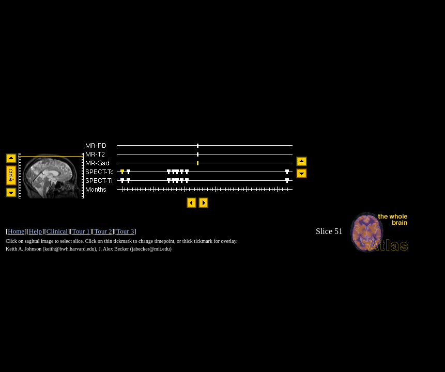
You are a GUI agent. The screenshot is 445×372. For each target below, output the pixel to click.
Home (16, 231)
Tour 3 (125, 231)
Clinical (57, 231)
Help (35, 231)
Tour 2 (103, 231)
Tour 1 (81, 231)
